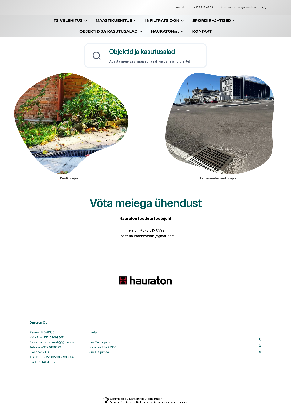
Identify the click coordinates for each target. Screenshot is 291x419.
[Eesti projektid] (71, 137)
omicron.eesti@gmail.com (58, 356)
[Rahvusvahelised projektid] (219, 137)
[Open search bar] (264, 7)
